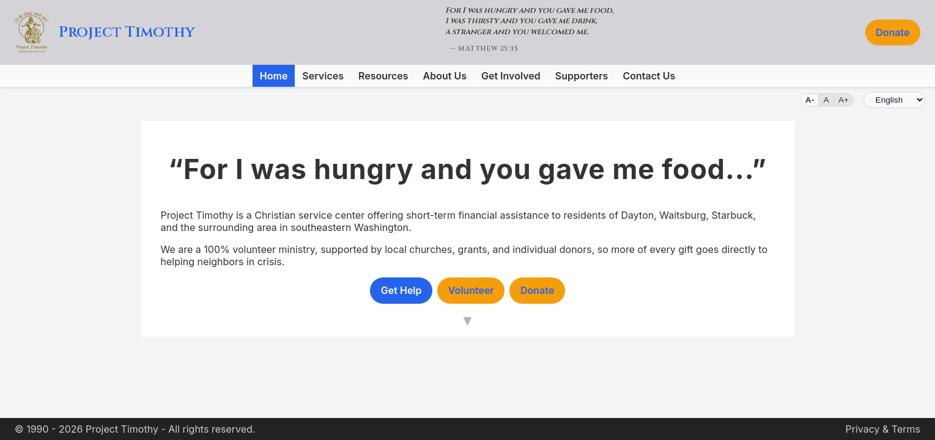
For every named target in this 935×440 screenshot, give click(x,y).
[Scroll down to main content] (468, 321)
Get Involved (511, 76)
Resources (383, 76)
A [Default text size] (826, 100)
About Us (445, 76)
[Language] (894, 100)
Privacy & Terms (883, 429)
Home (274, 76)
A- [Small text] (809, 100)
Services (323, 76)
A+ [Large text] (843, 100)
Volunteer (471, 290)
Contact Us (649, 76)
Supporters (581, 76)
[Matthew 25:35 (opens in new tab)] (529, 32)
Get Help (401, 290)
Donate (892, 32)
